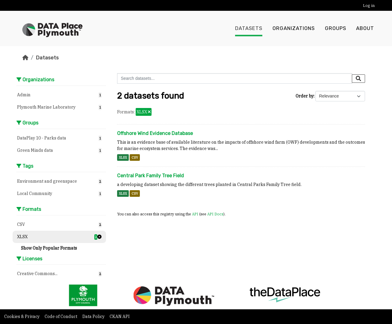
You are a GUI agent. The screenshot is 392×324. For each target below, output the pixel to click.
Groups (335, 29)
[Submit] (358, 78)
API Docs (215, 214)
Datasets (248, 29)
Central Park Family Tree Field (150, 175)
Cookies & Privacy (22, 316)
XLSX (123, 157)
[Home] (25, 58)
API (195, 214)
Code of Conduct (61, 316)
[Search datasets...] (234, 78)
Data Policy (93, 316)
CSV (134, 157)
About (365, 29)
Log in (369, 5)
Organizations (294, 29)
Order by (305, 96)
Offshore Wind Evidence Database (155, 133)
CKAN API (120, 316)
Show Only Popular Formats (49, 248)
